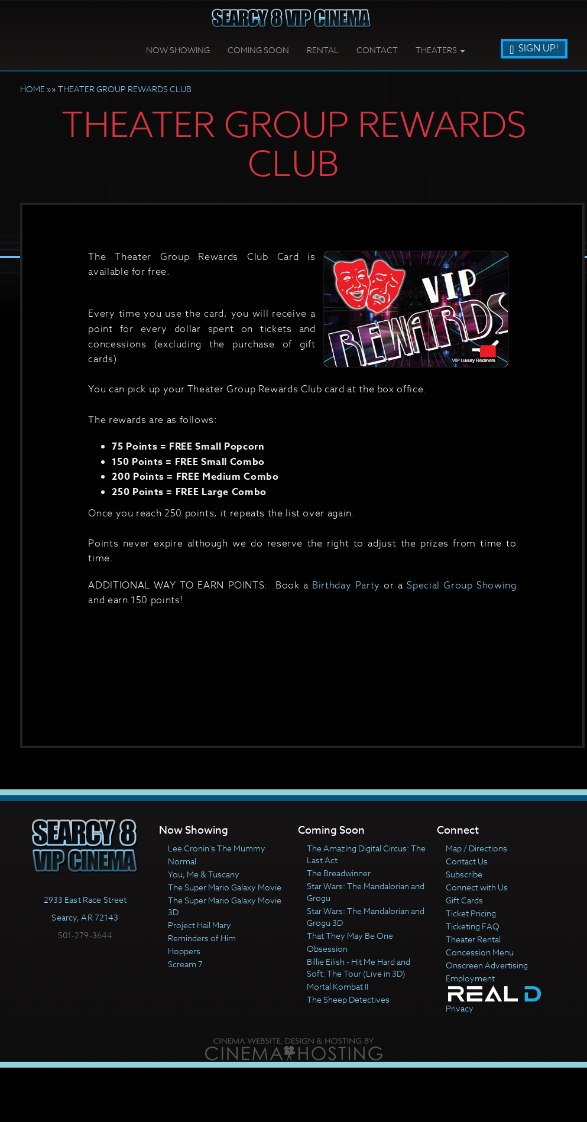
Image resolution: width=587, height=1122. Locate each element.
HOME (32, 89)
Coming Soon (258, 50)
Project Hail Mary (199, 925)
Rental (323, 50)
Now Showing (178, 50)
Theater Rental (473, 939)
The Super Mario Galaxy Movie (224, 887)
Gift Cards (464, 900)
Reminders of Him (202, 938)
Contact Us (467, 861)
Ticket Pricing (471, 913)
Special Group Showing (461, 585)
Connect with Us (477, 887)
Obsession (327, 948)
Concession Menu (480, 952)
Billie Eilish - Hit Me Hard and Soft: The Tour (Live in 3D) (358, 967)
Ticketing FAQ (473, 926)
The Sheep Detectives (348, 999)
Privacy (460, 1008)
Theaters (440, 50)
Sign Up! (534, 48)
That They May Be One (350, 935)
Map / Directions (476, 848)
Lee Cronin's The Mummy (216, 848)
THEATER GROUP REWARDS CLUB (125, 89)
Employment (470, 978)
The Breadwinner (339, 873)
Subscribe (464, 874)
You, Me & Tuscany (203, 874)
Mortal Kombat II (337, 986)
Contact (377, 50)
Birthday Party (346, 585)
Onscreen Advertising (487, 965)
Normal (182, 861)
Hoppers (184, 951)
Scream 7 (185, 964)
